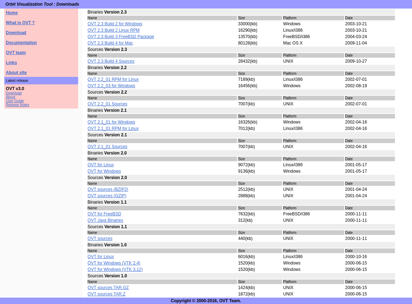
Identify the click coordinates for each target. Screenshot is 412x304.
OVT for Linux (101, 164)
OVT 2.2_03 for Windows (111, 85)
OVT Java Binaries (105, 220)
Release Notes (17, 105)
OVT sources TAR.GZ (108, 287)
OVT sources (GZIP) (107, 195)
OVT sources (100, 238)
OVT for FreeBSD (104, 213)
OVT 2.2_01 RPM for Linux (113, 79)
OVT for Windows (104, 171)
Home (12, 12)
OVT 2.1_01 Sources (108, 146)
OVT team (16, 52)
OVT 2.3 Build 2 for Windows (115, 23)
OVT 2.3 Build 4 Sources (111, 61)
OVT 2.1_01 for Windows (111, 122)
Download (16, 32)
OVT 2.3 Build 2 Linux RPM (114, 30)
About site (16, 72)
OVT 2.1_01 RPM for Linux (113, 128)
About (10, 97)
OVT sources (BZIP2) (108, 189)
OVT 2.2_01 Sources (108, 103)
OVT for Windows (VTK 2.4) (114, 263)
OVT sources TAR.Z (107, 294)
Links (11, 62)
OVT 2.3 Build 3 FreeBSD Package (121, 36)
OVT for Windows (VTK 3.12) (115, 269)
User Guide (15, 101)
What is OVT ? (20, 22)
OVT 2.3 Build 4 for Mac (110, 43)
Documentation (21, 42)
